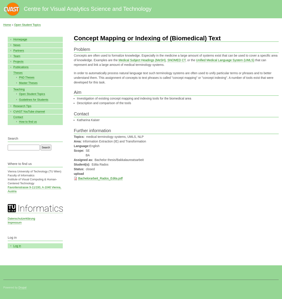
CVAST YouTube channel (29, 111)
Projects (18, 61)
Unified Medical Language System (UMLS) (225, 60)
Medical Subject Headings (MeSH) (142, 60)
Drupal (23, 287)
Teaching (19, 89)
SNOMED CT (176, 60)
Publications (21, 67)
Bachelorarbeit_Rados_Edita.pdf (100, 178)
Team (16, 56)
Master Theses (28, 83)
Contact (18, 117)
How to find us (28, 121)
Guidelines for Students (33, 99)
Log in (17, 245)
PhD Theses (26, 77)
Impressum (15, 222)
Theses (18, 72)
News (16, 45)
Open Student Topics (27, 24)
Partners (18, 50)
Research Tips (22, 106)
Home (7, 24)
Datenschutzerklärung (21, 218)
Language (81, 146)
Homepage (20, 39)
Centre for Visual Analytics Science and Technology (88, 9)
